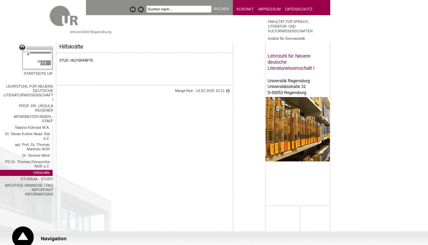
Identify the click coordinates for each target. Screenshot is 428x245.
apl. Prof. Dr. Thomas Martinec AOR (32, 147)
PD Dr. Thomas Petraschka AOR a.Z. (27, 164)
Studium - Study (37, 179)
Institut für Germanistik (286, 38)
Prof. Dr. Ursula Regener (36, 108)
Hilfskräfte (41, 173)
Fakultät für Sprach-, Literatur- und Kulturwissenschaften (290, 26)
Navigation (54, 238)
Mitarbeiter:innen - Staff (33, 119)
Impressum (269, 9)
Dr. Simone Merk (36, 155)
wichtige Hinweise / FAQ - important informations (29, 189)
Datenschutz (298, 9)
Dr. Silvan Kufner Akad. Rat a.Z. (27, 136)
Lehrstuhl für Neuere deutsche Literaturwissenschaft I (29, 92)
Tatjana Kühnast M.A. (32, 127)
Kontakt (245, 9)
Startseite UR (38, 73)
